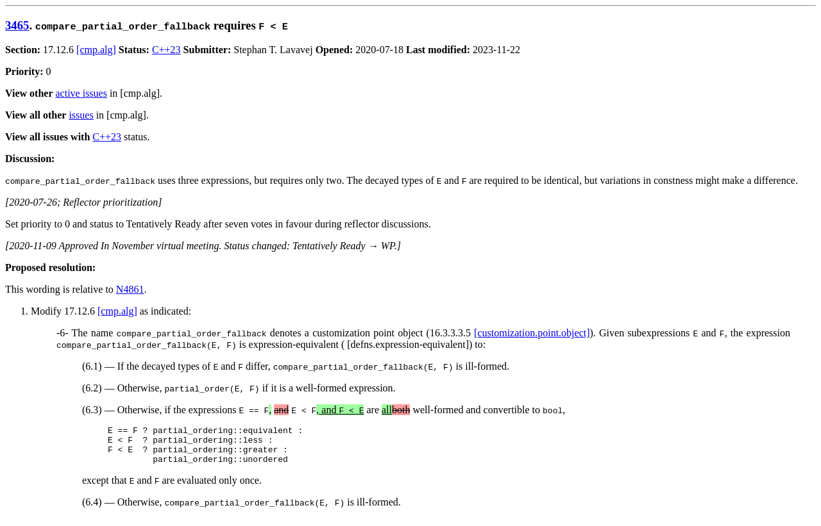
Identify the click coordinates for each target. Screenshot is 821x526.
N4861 (130, 289)
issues (81, 115)
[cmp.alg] (96, 49)
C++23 (166, 49)
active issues (81, 93)
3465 (17, 25)
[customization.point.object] (531, 332)
